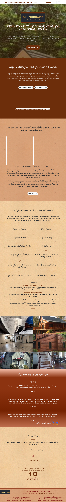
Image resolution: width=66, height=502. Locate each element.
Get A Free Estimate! (26, 87)
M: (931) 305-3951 (33, 460)
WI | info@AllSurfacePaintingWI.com (33, 468)
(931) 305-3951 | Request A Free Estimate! (21, 2)
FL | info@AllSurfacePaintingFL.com (33, 470)
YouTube (38, 480)
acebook (47, 2)
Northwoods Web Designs (46, 493)
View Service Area (41, 87)
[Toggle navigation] (59, 2)
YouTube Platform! (46, 109)
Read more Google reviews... (43, 423)
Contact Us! (32, 194)
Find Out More (33, 47)
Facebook (30, 480)
